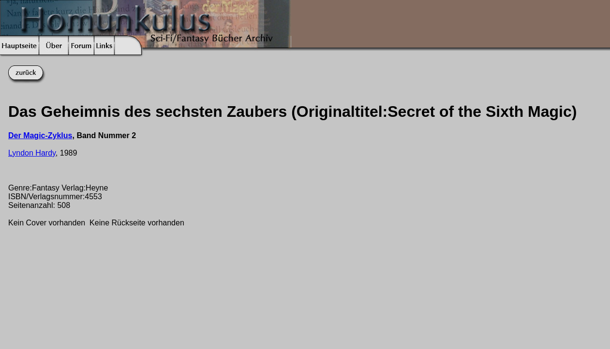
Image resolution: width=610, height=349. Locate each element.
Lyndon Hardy (32, 153)
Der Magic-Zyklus (40, 135)
